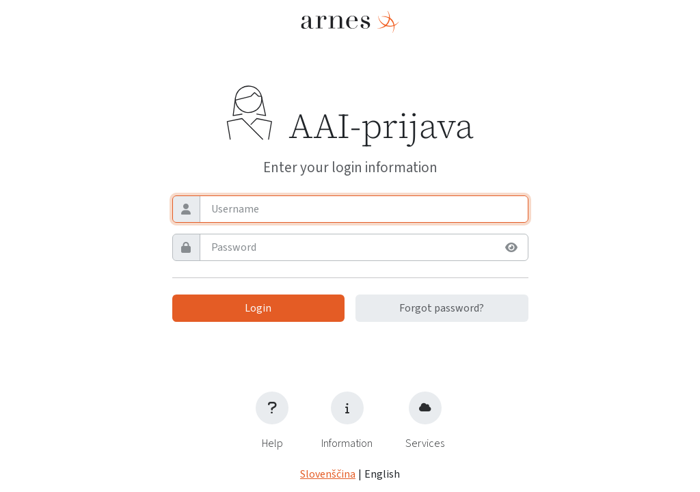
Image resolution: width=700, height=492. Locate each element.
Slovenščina (327, 474)
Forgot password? (441, 308)
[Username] (362, 209)
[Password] (349, 247)
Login (258, 308)
